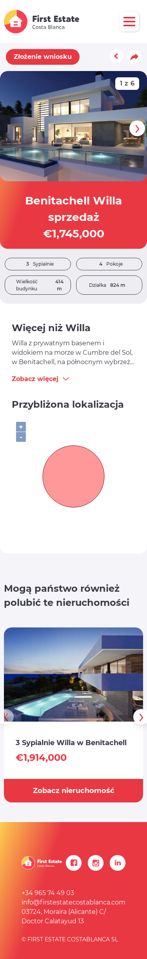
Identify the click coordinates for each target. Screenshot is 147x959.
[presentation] (137, 128)
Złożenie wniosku (43, 56)
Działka (109, 285)
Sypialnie (38, 264)
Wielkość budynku (43, 285)
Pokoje (109, 264)
